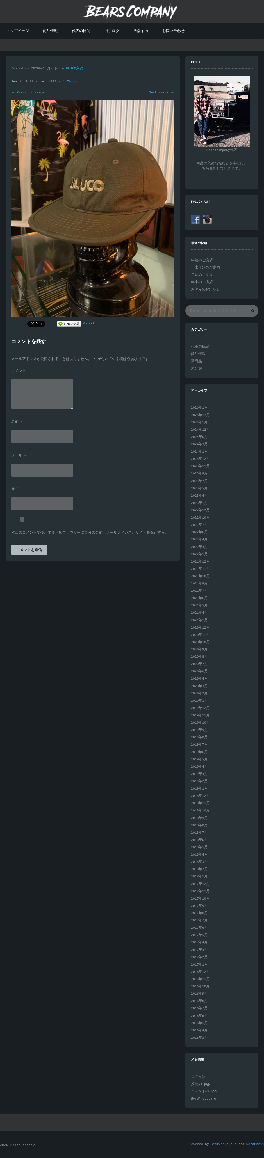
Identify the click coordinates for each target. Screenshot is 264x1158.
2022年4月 (199, 539)
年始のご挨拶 (202, 260)
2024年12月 (200, 430)
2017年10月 (200, 898)
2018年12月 (200, 796)
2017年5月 (199, 935)
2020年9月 (199, 649)
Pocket (89, 323)
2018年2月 (199, 869)
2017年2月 (199, 957)
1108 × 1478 (60, 81)
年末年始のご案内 (205, 267)
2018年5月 (199, 847)
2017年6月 (199, 928)
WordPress (255, 1144)
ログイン (198, 1077)
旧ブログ (111, 31)
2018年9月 (199, 818)
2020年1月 (199, 701)
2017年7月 (199, 920)
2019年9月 (199, 730)
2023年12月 (200, 459)
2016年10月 (200, 986)
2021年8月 (199, 583)
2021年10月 (200, 576)
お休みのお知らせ (205, 289)
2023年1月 (199, 503)
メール (18, 456)
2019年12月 (200, 708)
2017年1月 (199, 964)
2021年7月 (199, 591)
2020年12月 (200, 627)
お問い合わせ (173, 31)
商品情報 (50, 31)
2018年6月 (199, 840)
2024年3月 (199, 444)
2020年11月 (200, 635)
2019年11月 (200, 715)
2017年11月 (200, 891)
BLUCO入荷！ (76, 68)
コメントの (204, 1091)
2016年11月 (200, 979)
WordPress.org (203, 1099)
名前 (16, 422)
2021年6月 (199, 598)
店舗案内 (140, 31)
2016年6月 (199, 1016)
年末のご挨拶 (202, 282)
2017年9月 (199, 906)
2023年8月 (199, 473)
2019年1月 (199, 788)
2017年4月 (199, 942)
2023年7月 (199, 481)
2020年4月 (199, 679)
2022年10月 (200, 517)
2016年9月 (199, 994)
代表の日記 (81, 31)
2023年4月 (199, 496)
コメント (18, 371)
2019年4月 (199, 767)
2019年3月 (199, 774)
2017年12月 (200, 884)
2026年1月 (199, 407)
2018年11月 (200, 803)
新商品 (196, 361)
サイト (16, 489)
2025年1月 (199, 422)
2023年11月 (200, 466)
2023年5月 (199, 488)
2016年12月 (200, 972)
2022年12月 (200, 510)
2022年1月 (199, 554)
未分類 (196, 368)
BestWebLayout (223, 1144)
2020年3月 (199, 686)
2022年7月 (199, 525)
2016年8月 (199, 1001)
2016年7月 (199, 1008)
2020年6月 (199, 671)
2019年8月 (199, 737)
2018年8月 (199, 825)
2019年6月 (199, 752)
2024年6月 (199, 437)
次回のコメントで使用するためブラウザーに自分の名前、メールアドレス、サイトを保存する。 (89, 533)
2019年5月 (199, 759)
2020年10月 (200, 642)
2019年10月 (200, 723)
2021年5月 (199, 605)
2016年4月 (199, 1030)
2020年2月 (199, 693)
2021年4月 (199, 613)
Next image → (161, 92)
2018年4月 (199, 854)
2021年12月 (200, 561)
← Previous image (27, 92)
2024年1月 (199, 452)
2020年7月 (199, 664)
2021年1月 (199, 620)
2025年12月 (200, 415)
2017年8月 (199, 913)
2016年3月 (199, 1038)
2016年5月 (199, 1023)
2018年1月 (199, 876)
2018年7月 (199, 833)
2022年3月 (199, 547)
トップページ (17, 31)
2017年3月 (199, 950)
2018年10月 (200, 810)
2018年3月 (199, 862)
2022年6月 (199, 532)
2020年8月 (199, 657)
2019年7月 (199, 744)
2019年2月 (199, 781)
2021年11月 (200, 569)
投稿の (200, 1084)
